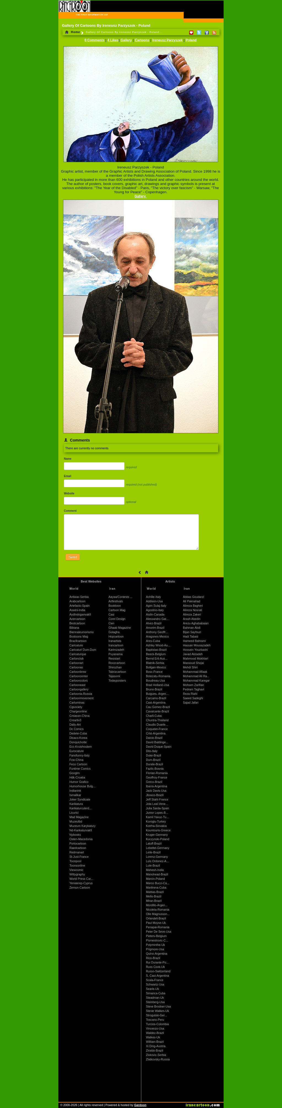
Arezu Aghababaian (195, 623)
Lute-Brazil (153, 865)
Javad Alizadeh (193, 654)
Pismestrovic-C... (157, 940)
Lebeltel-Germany (157, 848)
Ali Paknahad (191, 601)
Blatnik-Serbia (155, 663)
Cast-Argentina (156, 702)
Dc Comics (76, 729)
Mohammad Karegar (196, 680)
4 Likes (113, 40)
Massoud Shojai (193, 663)
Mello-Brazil (153, 896)
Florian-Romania (157, 773)
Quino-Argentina (156, 953)
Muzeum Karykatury (82, 825)
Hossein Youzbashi (195, 649)
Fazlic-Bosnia (155, 768)
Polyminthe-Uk (155, 944)
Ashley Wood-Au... (158, 645)
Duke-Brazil (153, 755)
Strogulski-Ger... (156, 1015)
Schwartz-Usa (155, 984)
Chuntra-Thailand (157, 720)
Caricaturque (77, 654)
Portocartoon (77, 843)
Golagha (114, 632)
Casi (111, 614)
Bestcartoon (77, 623)
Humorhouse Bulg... (82, 786)
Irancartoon (116, 645)
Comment (70, 510)
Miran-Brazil (154, 900)
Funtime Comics (80, 768)
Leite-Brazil (153, 852)
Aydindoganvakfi (80, 614)
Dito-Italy (152, 751)
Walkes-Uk (153, 1037)
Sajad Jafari (190, 702)
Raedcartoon (77, 848)
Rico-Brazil (153, 958)
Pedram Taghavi (193, 689)
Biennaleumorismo (81, 632)
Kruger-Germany (157, 834)
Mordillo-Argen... (156, 905)
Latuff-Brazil (154, 843)
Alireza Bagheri (193, 605)
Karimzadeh (116, 649)
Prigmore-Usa (155, 949)
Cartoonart (76, 663)
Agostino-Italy (155, 610)
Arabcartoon (77, 601)
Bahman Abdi (191, 627)
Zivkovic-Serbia (156, 1055)
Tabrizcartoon (117, 671)
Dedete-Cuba (78, 733)
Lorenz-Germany (157, 856)
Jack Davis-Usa (156, 790)
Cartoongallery (78, 689)
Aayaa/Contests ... (120, 596)
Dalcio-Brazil (154, 737)
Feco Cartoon (78, 764)
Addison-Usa (154, 601)
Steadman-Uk (155, 997)
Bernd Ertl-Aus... (156, 658)
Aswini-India (77, 610)
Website (69, 493)
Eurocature (76, 751)
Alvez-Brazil (153, 623)
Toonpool (75, 861)
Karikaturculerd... (80, 808)
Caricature (76, 645)
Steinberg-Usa (155, 1002)
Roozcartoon (117, 663)
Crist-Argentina (156, 733)
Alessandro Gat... (157, 618)
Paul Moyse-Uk (156, 922)
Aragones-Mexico (157, 636)
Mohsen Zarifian (193, 685)
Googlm (74, 773)
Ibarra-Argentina (156, 786)
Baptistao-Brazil (156, 649)
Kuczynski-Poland (157, 839)
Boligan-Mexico (156, 667)
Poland (191, 40)
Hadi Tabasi (190, 636)
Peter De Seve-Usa (158, 931)
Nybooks (75, 834)
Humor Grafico (78, 781)
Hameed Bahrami (194, 641)
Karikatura (76, 803)
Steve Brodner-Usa (158, 1006)
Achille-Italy (153, 596)
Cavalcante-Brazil (157, 711)
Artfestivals (116, 601)
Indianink (75, 790)
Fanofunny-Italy (79, 755)
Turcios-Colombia (157, 1024)
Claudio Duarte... (157, 724)
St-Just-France (79, 856)
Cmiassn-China (79, 715)
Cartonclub (76, 658)
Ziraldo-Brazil (154, 1050)
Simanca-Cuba (155, 993)
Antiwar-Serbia (79, 596)
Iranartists (115, 641)
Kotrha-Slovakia (156, 825)
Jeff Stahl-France (157, 799)
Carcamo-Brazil (156, 698)
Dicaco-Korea (78, 737)
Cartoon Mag (117, 610)
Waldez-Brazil (155, 1033)
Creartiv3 (75, 720)
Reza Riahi (190, 693)
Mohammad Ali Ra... (196, 676)
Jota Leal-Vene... (157, 803)
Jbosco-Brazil (155, 795)
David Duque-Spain (158, 746)
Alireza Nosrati (192, 610)
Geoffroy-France (156, 777)
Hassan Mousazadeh (196, 645)
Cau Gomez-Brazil (158, 707)
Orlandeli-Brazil (156, 918)
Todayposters (117, 680)
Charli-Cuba (154, 715)
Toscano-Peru (155, 1019)
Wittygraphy (77, 874)
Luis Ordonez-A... (157, 861)
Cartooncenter (78, 676)
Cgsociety (75, 707)
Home (72, 32)
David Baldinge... (157, 742)
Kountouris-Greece (158, 830)
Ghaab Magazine (120, 627)
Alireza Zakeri (192, 614)
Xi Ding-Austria (156, 1046)
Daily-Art (75, 724)
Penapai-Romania (157, 927)
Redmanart (76, 852)
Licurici (73, 812)
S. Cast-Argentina (157, 975)
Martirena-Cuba (156, 887)
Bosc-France (154, 671)
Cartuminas (76, 702)
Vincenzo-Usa (155, 1028)
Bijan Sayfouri (192, 632)
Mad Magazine (79, 817)
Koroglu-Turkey (156, 821)
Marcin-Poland (155, 878)
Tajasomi (114, 676)
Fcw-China (76, 759)
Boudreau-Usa (155, 680)
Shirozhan (115, 667)
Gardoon (140, 1105)
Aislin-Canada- (155, 614)
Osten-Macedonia (81, 839)
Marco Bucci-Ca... (157, 883)
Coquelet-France (157, 729)
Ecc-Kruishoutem (80, 746)
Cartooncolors (78, 680)
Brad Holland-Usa (157, 685)
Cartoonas (76, 667)
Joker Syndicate (79, 799)
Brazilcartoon (77, 641)
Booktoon (115, 605)
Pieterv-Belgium (156, 936)
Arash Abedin (191, 618)
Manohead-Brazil (157, 874)
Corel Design (117, 618)
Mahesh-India (155, 870)
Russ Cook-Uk (155, 966)
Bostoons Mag (78, 636)
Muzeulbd (75, 821)
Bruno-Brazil (154, 689)
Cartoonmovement (81, 698)
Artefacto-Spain (79, 605)
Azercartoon (77, 618)
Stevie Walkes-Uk (157, 1010)
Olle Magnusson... (158, 914)
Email (67, 476)
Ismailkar (75, 795)
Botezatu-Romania (158, 676)
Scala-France (154, 980)
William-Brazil (155, 1041)
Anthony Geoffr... (157, 632)
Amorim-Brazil (155, 627)
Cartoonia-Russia (80, 693)
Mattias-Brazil (155, 892)
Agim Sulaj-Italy (156, 605)
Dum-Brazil (153, 759)
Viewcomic (76, 870)
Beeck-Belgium (156, 654)
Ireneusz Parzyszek (167, 40)
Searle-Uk (152, 988)
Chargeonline (78, 711)
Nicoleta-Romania (157, 909)
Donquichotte (78, 742)
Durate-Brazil (154, 764)
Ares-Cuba (153, 641)
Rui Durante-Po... (157, 962)
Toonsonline (77, 865)
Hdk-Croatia (77, 777)
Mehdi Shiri (190, 667)
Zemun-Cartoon (79, 887)
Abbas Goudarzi (193, 596)
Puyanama (116, 654)
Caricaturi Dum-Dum (82, 649)
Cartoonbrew (77, 671)
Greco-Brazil (154, 781)
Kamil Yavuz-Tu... (157, 817)
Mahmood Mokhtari (195, 658)
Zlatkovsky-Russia (158, 1059)
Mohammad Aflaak (195, 671)
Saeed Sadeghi (193, 698)
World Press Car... (81, 878)
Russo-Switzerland (158, 971)
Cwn (111, 623)
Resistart (114, 658)
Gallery (126, 40)
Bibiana (74, 627)
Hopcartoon (116, 636)
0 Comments (94, 40)
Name (67, 458)
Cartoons (142, 40)
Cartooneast (77, 685)
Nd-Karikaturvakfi (80, 830)
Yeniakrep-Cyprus (81, 883)
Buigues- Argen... (157, 693)
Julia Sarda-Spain (157, 808)
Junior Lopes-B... (157, 812)
